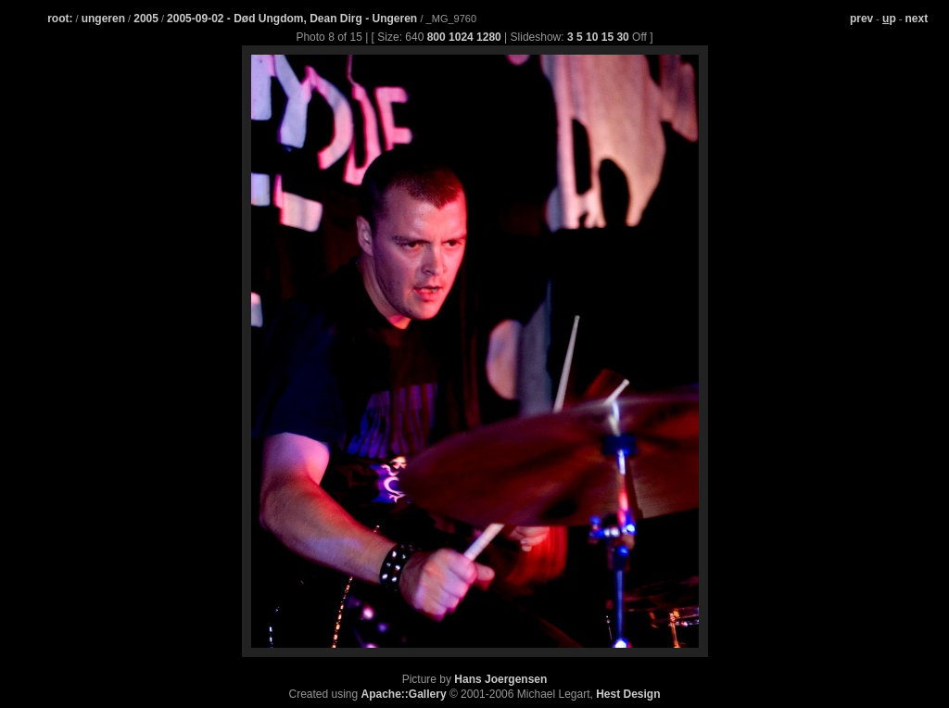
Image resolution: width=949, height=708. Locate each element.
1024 (461, 37)
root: (59, 18)
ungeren (103, 18)
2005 (145, 18)
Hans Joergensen (500, 679)
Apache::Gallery (404, 694)
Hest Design (628, 694)
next (917, 18)
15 (607, 37)
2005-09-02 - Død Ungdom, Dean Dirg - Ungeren (293, 18)
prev (861, 18)
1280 (488, 37)
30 (622, 37)
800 (436, 37)
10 (592, 37)
